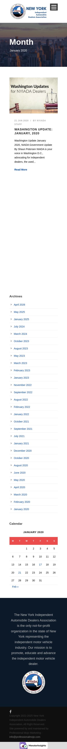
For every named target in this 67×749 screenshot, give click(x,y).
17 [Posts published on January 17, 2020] (40, 564)
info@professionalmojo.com (24, 736)
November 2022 (23, 385)
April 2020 (19, 487)
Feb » (15, 586)
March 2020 (20, 494)
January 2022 (21, 414)
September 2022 (23, 392)
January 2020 (21, 509)
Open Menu (54, 7)
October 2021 (21, 421)
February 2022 (22, 407)
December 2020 (23, 450)
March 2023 (20, 363)
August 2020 (21, 465)
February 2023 (22, 370)
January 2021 (21, 443)
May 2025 (19, 312)
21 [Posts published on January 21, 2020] (19, 572)
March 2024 (20, 333)
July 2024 (19, 326)
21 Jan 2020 (21, 120)
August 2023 (21, 348)
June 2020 (20, 472)
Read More (20, 169)
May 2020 (19, 480)
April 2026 (19, 304)
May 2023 (19, 355)
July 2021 (19, 436)
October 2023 (21, 341)
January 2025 (21, 319)
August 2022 (21, 399)
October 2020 (21, 458)
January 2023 (21, 377)
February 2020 (22, 501)
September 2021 (23, 428)
